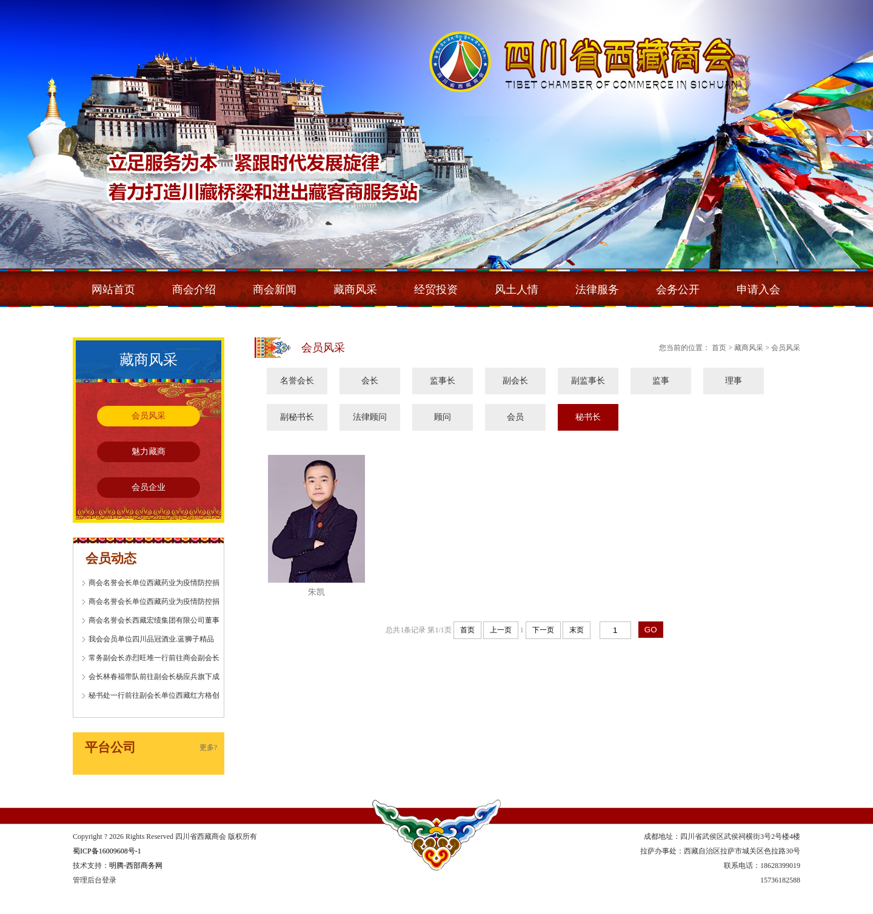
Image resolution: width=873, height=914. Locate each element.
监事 (660, 380)
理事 (733, 380)
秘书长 (588, 417)
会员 (515, 417)
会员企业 (149, 487)
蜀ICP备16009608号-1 (107, 851)
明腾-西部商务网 (135, 865)
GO (650, 629)
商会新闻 (274, 289)
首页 (467, 630)
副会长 (515, 380)
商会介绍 (194, 289)
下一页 (543, 630)
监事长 (442, 380)
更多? (208, 747)
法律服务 (597, 289)
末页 (576, 630)
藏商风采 (355, 289)
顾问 (442, 417)
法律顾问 (370, 417)
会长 (369, 380)
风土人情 (516, 289)
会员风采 (149, 415)
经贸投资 (436, 289)
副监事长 (588, 380)
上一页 (501, 630)
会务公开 (678, 289)
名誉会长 (297, 380)
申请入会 (758, 289)
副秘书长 (297, 417)
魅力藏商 (149, 451)
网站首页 (113, 289)
